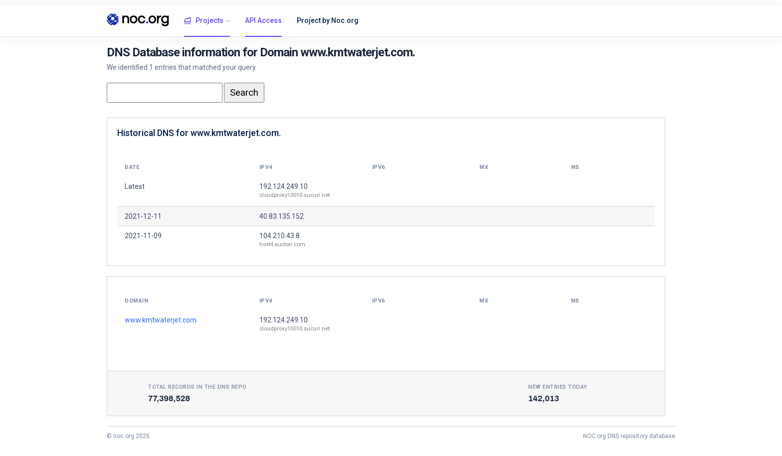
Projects (203, 21)
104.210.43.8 (279, 236)
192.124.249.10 (283, 186)
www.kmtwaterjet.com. (161, 320)
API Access (263, 20)
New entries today (557, 387)
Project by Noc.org (328, 20)
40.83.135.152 (281, 216)
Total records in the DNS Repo (197, 387)
